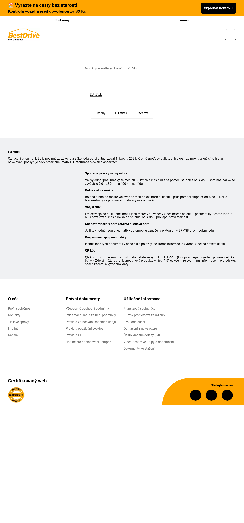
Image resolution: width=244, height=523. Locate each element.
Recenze (142, 114)
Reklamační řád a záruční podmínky (91, 316)
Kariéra (13, 336)
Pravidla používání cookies (84, 329)
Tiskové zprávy (18, 323)
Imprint (13, 329)
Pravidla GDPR (76, 336)
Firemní (183, 20)
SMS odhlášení (134, 323)
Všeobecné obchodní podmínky (88, 309)
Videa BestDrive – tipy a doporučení (149, 343)
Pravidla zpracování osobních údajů (91, 323)
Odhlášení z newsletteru (140, 329)
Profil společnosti (20, 309)
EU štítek (121, 114)
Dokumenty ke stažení (139, 349)
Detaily (100, 114)
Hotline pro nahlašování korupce (88, 343)
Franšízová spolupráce (139, 309)
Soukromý (62, 20)
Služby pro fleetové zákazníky (144, 316)
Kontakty (14, 316)
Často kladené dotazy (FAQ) (143, 336)
